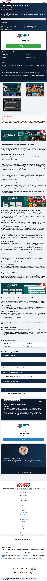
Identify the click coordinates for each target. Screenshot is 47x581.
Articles (23, 510)
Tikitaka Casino (28, 343)
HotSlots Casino (6, 346)
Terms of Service (23, 517)
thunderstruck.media (23, 502)
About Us (23, 508)
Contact (23, 526)
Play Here (23, 46)
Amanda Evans (7, 458)
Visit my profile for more (23, 469)
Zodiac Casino (28, 346)
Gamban (37, 558)
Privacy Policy (23, 514)
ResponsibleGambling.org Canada (25, 555)
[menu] (44, 1)
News (23, 521)
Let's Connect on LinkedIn (24, 472)
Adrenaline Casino (7, 343)
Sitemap (23, 528)
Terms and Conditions (23, 524)
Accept (42, 578)
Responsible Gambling (23, 519)
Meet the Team (23, 512)
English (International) (23, 535)
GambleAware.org (7, 556)
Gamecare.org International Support (16, 554)
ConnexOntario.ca (5, 555)
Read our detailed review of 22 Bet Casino (23, 18)
